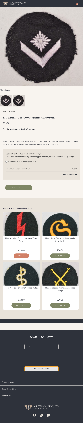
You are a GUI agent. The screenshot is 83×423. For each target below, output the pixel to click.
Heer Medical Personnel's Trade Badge (21, 287)
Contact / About (8, 382)
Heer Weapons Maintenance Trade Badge (60, 289)
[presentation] (42, 357)
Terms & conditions (9, 388)
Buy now (60, 256)
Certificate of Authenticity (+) (22, 161)
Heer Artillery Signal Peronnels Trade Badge (21, 239)
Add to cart (19, 188)
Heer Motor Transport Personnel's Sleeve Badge (60, 239)
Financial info (6, 395)
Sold (21, 256)
